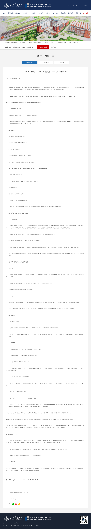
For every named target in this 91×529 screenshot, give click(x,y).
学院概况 (10, 13)
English (79, 5)
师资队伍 (33, 13)
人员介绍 (45, 62)
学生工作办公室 (43, 47)
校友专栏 (78, 13)
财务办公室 (53, 47)
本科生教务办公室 (73, 42)
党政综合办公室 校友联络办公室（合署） (15, 42)
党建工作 (25, 13)
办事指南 (85, 13)
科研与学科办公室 (61, 42)
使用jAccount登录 (71, 5)
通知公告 (29, 62)
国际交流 (70, 13)
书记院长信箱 (86, 5)
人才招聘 (40, 13)
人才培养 (48, 13)
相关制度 (62, 62)
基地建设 (63, 13)
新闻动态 (17, 13)
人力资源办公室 (49, 42)
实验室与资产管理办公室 (35, 42)
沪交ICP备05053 (31, 525)
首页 (4, 13)
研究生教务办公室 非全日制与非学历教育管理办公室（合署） (20, 47)
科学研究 (55, 13)
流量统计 (38, 525)
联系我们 (16, 523)
